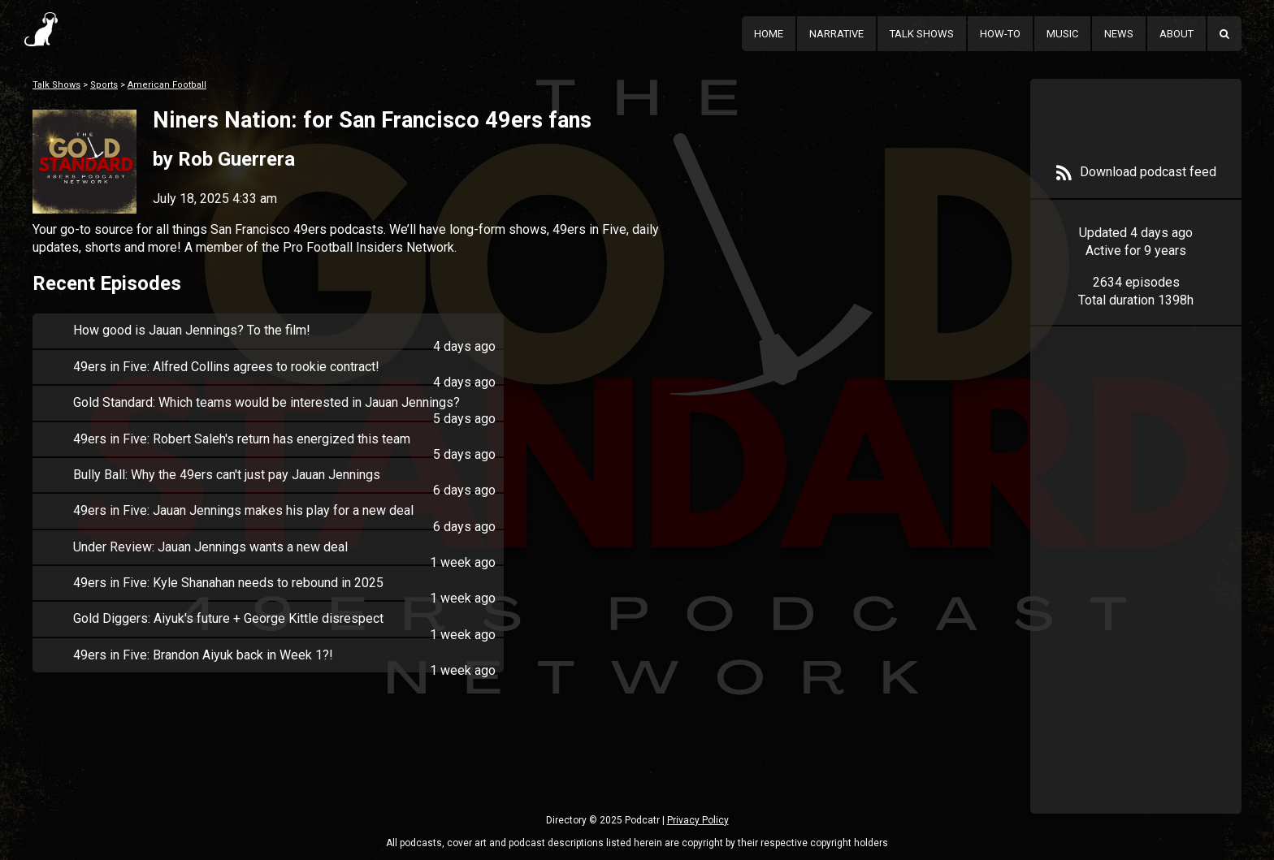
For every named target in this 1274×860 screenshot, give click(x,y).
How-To (1000, 34)
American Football (167, 85)
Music (1062, 34)
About (1176, 34)
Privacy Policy (698, 820)
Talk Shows (922, 34)
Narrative (836, 34)
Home (768, 34)
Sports (104, 85)
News (1118, 34)
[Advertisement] (1136, 594)
